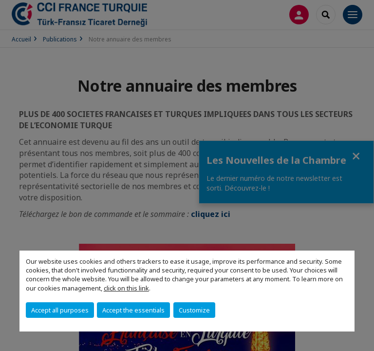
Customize (194, 310)
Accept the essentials (133, 310)
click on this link (126, 288)
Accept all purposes (60, 310)
